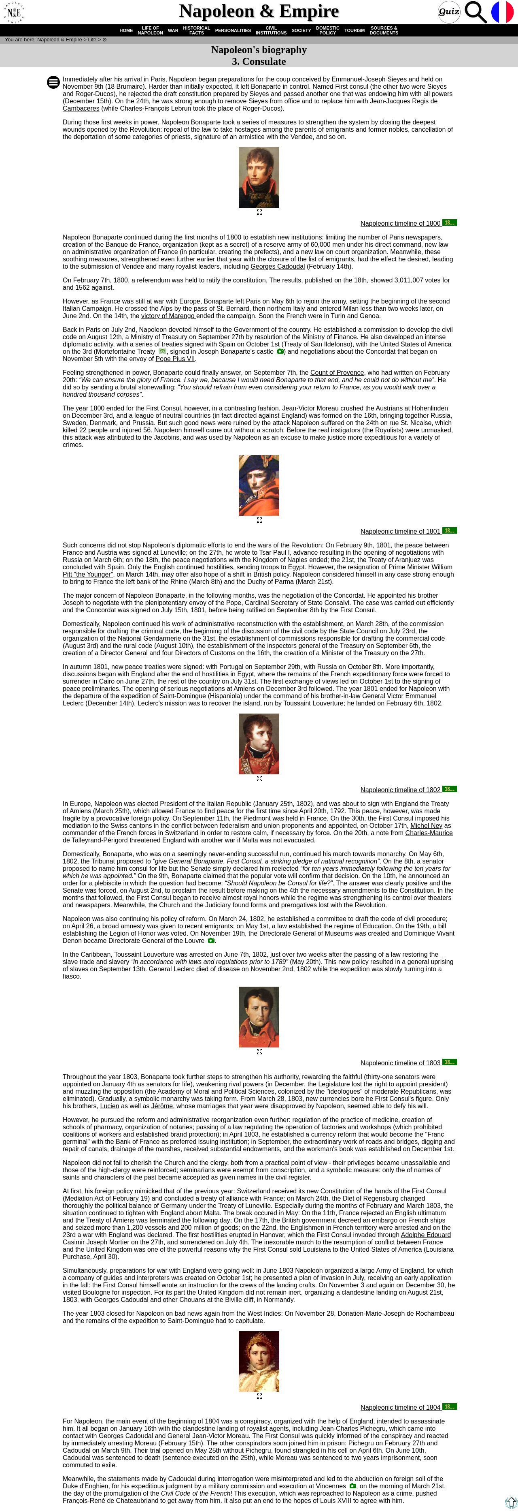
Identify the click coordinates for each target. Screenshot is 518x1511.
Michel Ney (426, 825)
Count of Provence (337, 372)
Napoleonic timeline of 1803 (409, 1063)
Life (92, 39)
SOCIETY (301, 30)
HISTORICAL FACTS (196, 30)
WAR (173, 30)
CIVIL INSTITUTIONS (271, 30)
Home (14, 13)
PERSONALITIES (233, 30)
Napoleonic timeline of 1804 (409, 1407)
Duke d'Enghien (85, 1486)
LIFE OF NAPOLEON (150, 30)
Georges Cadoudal (278, 266)
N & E (59, 39)
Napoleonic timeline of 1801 (409, 531)
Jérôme (162, 1106)
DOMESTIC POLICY (328, 30)
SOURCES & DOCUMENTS (384, 30)
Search (477, 13)
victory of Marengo (168, 315)
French (503, 13)
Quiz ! (450, 13)
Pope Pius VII (175, 358)
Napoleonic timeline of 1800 (409, 223)
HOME (126, 30)
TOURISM (354, 30)
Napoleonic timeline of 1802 (409, 789)
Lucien (109, 1106)
